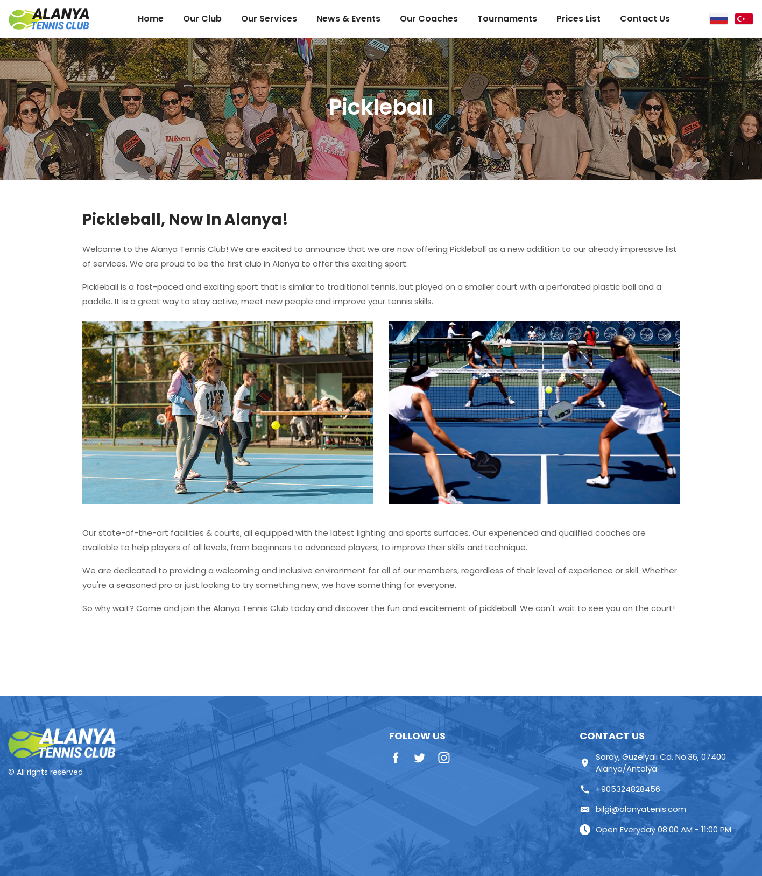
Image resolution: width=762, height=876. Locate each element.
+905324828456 (620, 789)
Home (151, 18)
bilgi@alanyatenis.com (633, 809)
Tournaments (507, 18)
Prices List (578, 18)
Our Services (269, 18)
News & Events (348, 18)
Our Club (202, 18)
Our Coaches (429, 18)
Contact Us (645, 18)
